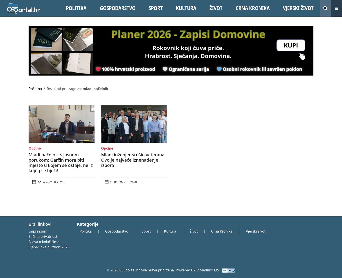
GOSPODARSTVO (117, 8)
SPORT (156, 8)
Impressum (38, 231)
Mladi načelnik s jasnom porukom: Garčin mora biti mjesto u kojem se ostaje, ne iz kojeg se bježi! (61, 162)
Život (193, 231)
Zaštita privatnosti (43, 236)
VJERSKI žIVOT (298, 8)
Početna (35, 88)
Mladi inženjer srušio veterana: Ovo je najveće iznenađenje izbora (133, 160)
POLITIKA (76, 8)
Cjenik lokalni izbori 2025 (49, 247)
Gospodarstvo (116, 231)
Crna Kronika (222, 231)
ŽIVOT (215, 8)
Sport (146, 231)
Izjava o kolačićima (44, 241)
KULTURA (186, 8)
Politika (86, 231)
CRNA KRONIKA (253, 8)
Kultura (170, 231)
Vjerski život (256, 231)
